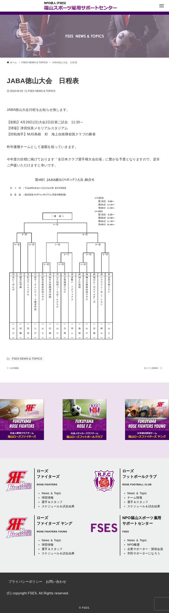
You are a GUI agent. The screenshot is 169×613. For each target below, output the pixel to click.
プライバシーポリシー (26, 581)
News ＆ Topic (51, 493)
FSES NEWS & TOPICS (41, 91)
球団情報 (48, 497)
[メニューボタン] (161, 6)
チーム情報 (134, 497)
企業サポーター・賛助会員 (145, 549)
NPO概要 (133, 544)
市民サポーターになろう (143, 553)
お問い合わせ (56, 581)
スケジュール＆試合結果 (58, 506)
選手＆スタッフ (52, 502)
